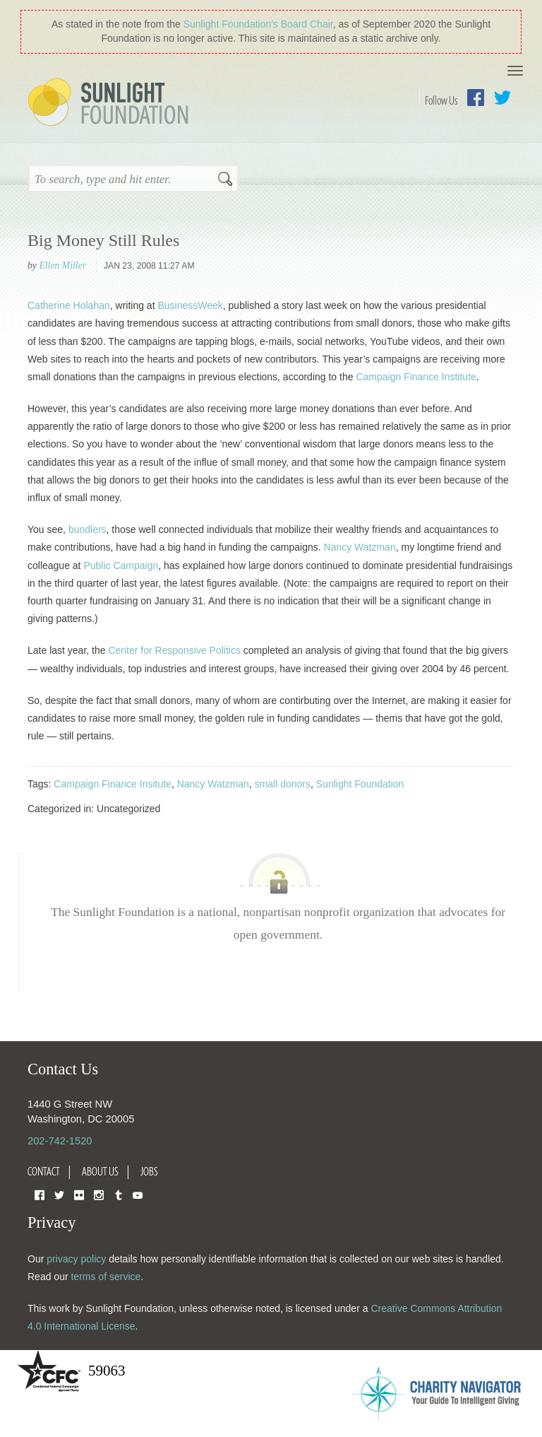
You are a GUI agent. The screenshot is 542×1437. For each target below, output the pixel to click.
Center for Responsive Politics (174, 650)
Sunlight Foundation (111, 103)
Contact (44, 1171)
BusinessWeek (189, 305)
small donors (283, 784)
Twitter (502, 97)
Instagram (99, 1194)
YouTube (138, 1194)
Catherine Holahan (69, 305)
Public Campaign (120, 565)
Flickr (79, 1194)
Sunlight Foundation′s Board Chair (258, 24)
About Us (100, 1171)
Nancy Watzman (360, 547)
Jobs (149, 1171)
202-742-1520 (60, 1140)
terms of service (105, 1276)
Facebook (475, 97)
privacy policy (76, 1259)
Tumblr (119, 1194)
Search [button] (225, 180)
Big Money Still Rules (103, 240)
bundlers (87, 529)
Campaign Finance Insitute (112, 784)
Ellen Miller (62, 265)
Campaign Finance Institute (416, 376)
